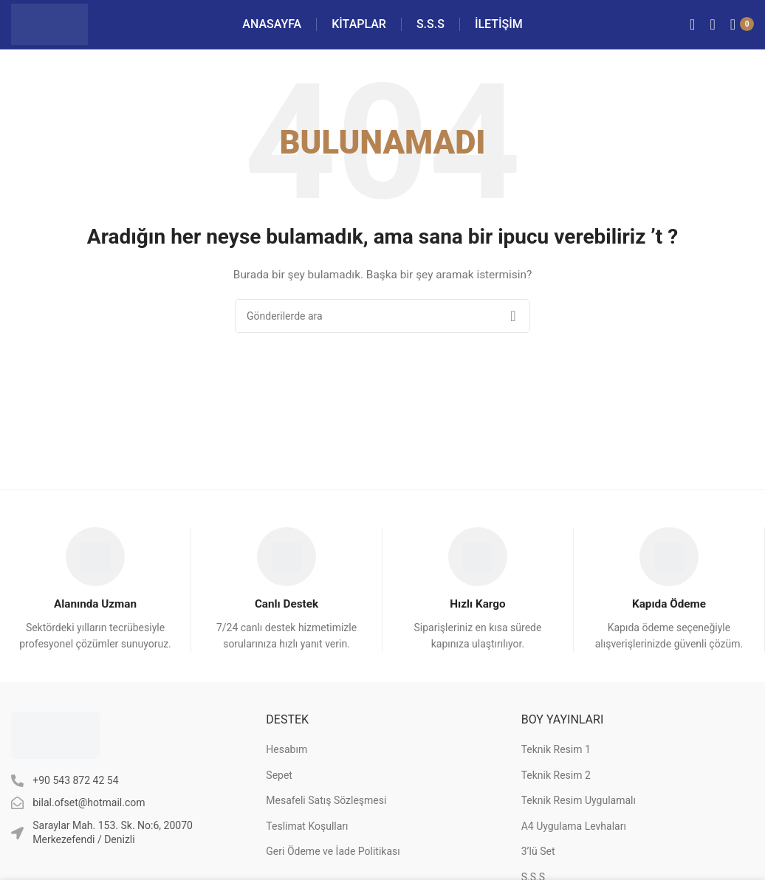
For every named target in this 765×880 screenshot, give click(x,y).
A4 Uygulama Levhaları (573, 846)
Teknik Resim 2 (556, 795)
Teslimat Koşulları (307, 846)
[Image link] (55, 754)
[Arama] (712, 33)
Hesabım (286, 770)
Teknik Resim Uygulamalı (578, 821)
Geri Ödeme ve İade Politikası (332, 872)
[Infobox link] (96, 609)
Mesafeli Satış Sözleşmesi (326, 821)
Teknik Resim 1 (556, 770)
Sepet (279, 795)
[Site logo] (66, 32)
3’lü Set (538, 872)
